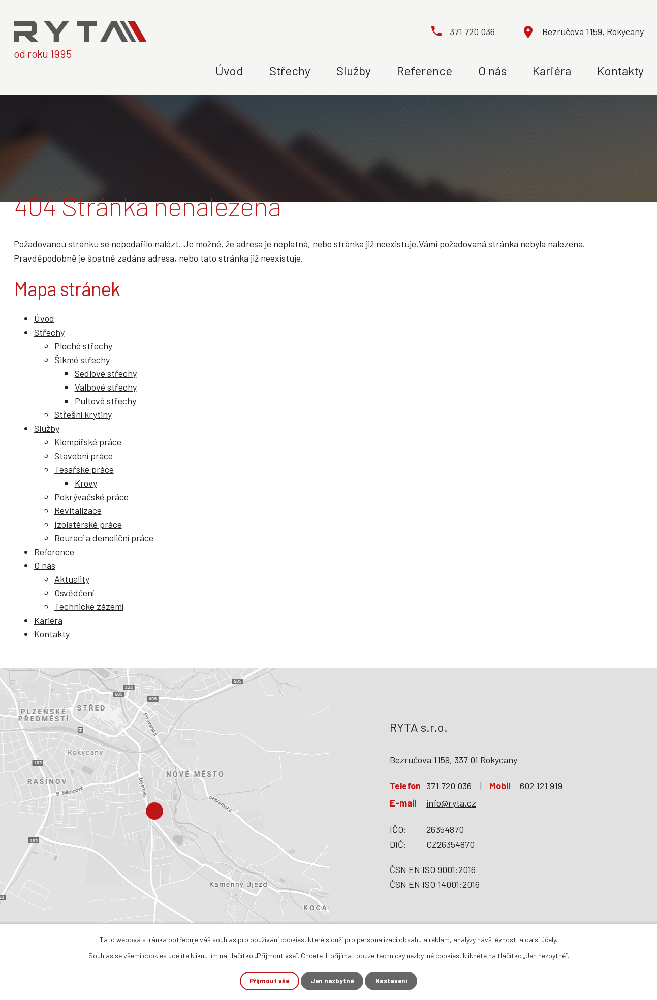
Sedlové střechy (106, 373)
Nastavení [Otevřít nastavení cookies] (397, 980)
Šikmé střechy (82, 359)
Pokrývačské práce (91, 496)
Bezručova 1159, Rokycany (593, 31)
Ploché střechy (83, 345)
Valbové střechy (106, 387)
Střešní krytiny (83, 414)
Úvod (229, 70)
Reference (424, 70)
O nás (492, 70)
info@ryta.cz (451, 803)
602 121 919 (541, 785)
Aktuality (71, 579)
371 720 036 (472, 31)
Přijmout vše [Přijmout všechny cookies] (264, 980)
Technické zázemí (88, 606)
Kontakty (620, 70)
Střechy (289, 70)
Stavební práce (83, 455)
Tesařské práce (84, 469)
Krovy (86, 483)
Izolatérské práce (88, 524)
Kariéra (552, 70)
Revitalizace (78, 510)
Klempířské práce (87, 441)
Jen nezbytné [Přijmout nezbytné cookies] (332, 980)
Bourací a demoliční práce (103, 537)
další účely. (541, 938)
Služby (353, 70)
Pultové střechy (105, 400)
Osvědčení (74, 592)
